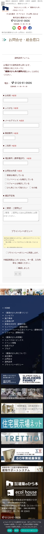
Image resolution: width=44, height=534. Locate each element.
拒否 (16, 530)
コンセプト (9, 315)
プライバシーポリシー (14, 364)
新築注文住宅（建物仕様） (16, 324)
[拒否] (41, 526)
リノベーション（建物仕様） (17, 327)
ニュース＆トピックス (14, 340)
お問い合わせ (33, 14)
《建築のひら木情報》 (14, 337)
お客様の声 (9, 321)
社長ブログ (9, 346)
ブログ (7, 348)
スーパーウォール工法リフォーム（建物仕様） (24, 330)
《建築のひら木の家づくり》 (17, 313)
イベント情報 (10, 343)
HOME (7, 308)
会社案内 (11, 14)
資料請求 (8, 362)
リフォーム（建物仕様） (15, 332)
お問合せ (8, 359)
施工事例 (8, 318)
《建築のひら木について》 (16, 353)
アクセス (21, 14)
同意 (9, 530)
